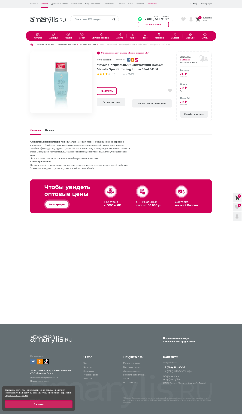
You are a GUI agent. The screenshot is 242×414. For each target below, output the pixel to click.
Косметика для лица (67, 44)
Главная (34, 4)
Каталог (44, 4)
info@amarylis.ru (171, 376)
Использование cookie (39, 380)
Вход (193, 4)
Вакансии (140, 4)
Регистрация (206, 4)
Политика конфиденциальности (43, 377)
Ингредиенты (129, 382)
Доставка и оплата (59, 4)
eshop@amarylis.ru (171, 379)
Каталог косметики (45, 44)
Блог (130, 4)
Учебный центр (90, 374)
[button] (89, 54)
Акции (126, 378)
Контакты (152, 4)
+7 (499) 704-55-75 (174, 371)
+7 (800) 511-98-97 (176, 367)
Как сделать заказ (131, 363)
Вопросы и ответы (93, 4)
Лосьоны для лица (88, 44)
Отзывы (121, 4)
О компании (76, 4)
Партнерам (109, 4)
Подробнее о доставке (194, 114)
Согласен (38, 404)
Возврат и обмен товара (134, 374)
